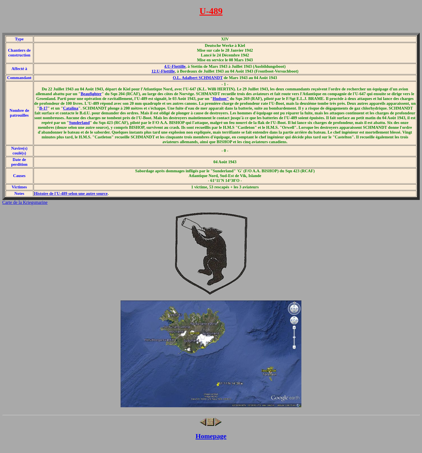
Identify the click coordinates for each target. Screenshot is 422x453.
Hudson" (221, 98)
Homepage (210, 436)
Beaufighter (91, 94)
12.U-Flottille (163, 71)
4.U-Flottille (175, 66)
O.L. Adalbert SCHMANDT (198, 77)
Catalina (70, 108)
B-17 (43, 108)
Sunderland (79, 122)
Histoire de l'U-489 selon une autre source (71, 193)
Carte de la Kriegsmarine (24, 202)
